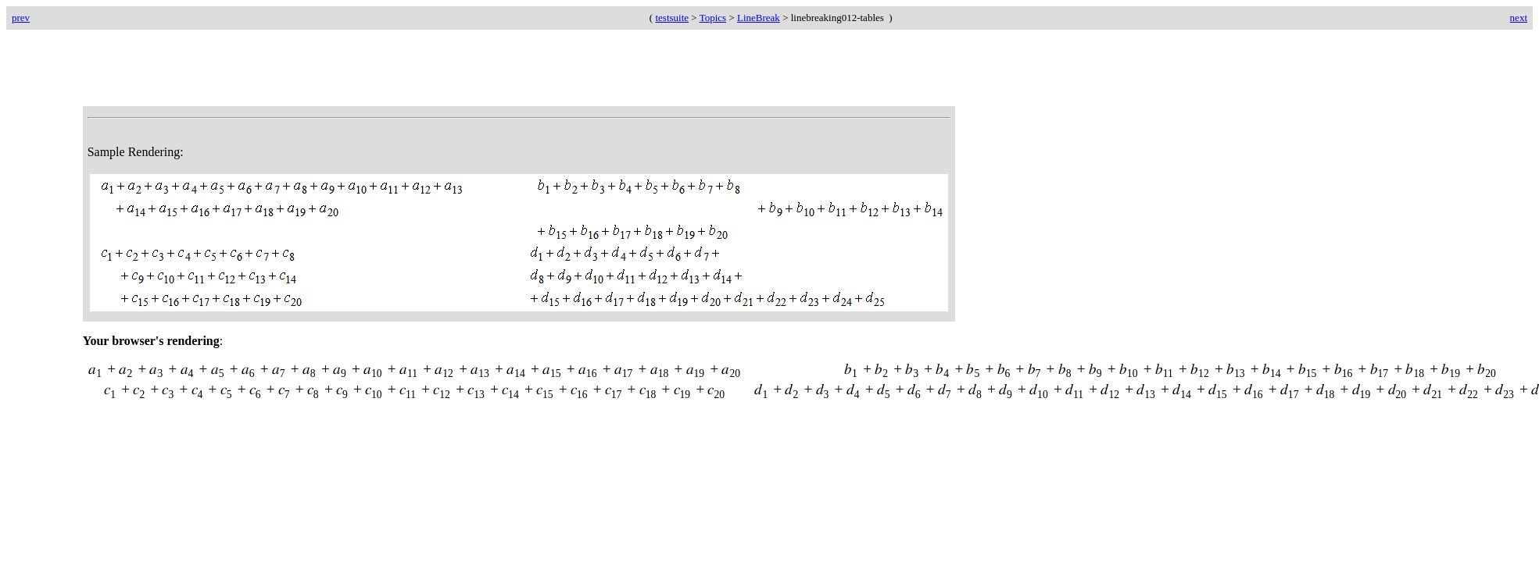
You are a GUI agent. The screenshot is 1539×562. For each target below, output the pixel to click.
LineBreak (758, 17)
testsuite (672, 17)
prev (21, 17)
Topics (713, 17)
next (1518, 17)
